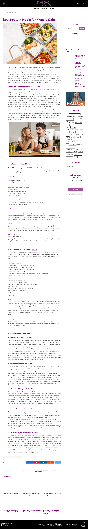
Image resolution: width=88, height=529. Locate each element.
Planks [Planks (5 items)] (72, 137)
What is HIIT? (26, 470)
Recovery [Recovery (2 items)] (75, 139)
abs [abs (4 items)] (67, 114)
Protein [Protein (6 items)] (78, 137)
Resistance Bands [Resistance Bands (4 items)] (71, 142)
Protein (15, 457)
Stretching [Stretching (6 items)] (79, 149)
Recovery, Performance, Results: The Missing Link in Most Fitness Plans (10, 493)
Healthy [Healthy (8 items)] (73, 127)
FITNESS (36, 8)
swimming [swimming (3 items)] (69, 151)
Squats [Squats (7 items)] (69, 147)
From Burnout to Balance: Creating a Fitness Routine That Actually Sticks (52, 493)
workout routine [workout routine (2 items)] (69, 157)
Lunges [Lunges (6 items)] (73, 132)
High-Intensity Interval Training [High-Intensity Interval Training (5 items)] (75, 129)
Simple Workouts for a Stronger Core (80, 56)
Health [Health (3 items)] (68, 127)
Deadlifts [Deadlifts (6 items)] (69, 116)
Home (4, 12)
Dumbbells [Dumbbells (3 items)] (79, 116)
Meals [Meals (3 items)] (78, 132)
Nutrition (6, 16)
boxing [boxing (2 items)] (74, 114)
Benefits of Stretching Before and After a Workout (80, 85)
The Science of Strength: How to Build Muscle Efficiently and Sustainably (32, 493)
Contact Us (80, 3)
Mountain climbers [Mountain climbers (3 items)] (71, 134)
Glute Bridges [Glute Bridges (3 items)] (74, 125)
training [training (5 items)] (75, 151)
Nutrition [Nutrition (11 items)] (79, 134)
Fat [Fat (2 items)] (80, 119)
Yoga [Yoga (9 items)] (75, 157)
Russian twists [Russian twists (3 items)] (80, 144)
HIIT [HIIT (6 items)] (68, 132)
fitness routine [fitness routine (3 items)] (78, 122)
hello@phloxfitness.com (7, 525)
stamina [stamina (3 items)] (74, 146)
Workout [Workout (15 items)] (78, 154)
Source (43, 168)
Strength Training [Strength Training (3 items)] (70, 149)
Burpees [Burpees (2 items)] (78, 114)
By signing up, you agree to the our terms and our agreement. (75, 195)
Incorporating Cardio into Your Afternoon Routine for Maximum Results (52, 512)
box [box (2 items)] (70, 114)
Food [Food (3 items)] (68, 125)
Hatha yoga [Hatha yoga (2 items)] (80, 125)
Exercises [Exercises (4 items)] (76, 119)
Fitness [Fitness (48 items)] (70, 122)
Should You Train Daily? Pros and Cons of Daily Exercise (32, 511)
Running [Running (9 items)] (72, 144)
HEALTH (52, 8)
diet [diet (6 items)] (74, 116)
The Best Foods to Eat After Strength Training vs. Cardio (11, 511)
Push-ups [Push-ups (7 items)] (69, 139)
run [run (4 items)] (67, 144)
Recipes (21, 457)
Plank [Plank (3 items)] (68, 137)
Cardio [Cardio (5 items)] (82, 114)
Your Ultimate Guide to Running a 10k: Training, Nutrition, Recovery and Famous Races (80, 75)
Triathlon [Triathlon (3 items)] (80, 151)
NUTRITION (44, 8)
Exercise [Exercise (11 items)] (69, 119)
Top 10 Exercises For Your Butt (75, 51)
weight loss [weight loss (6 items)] (70, 154)
